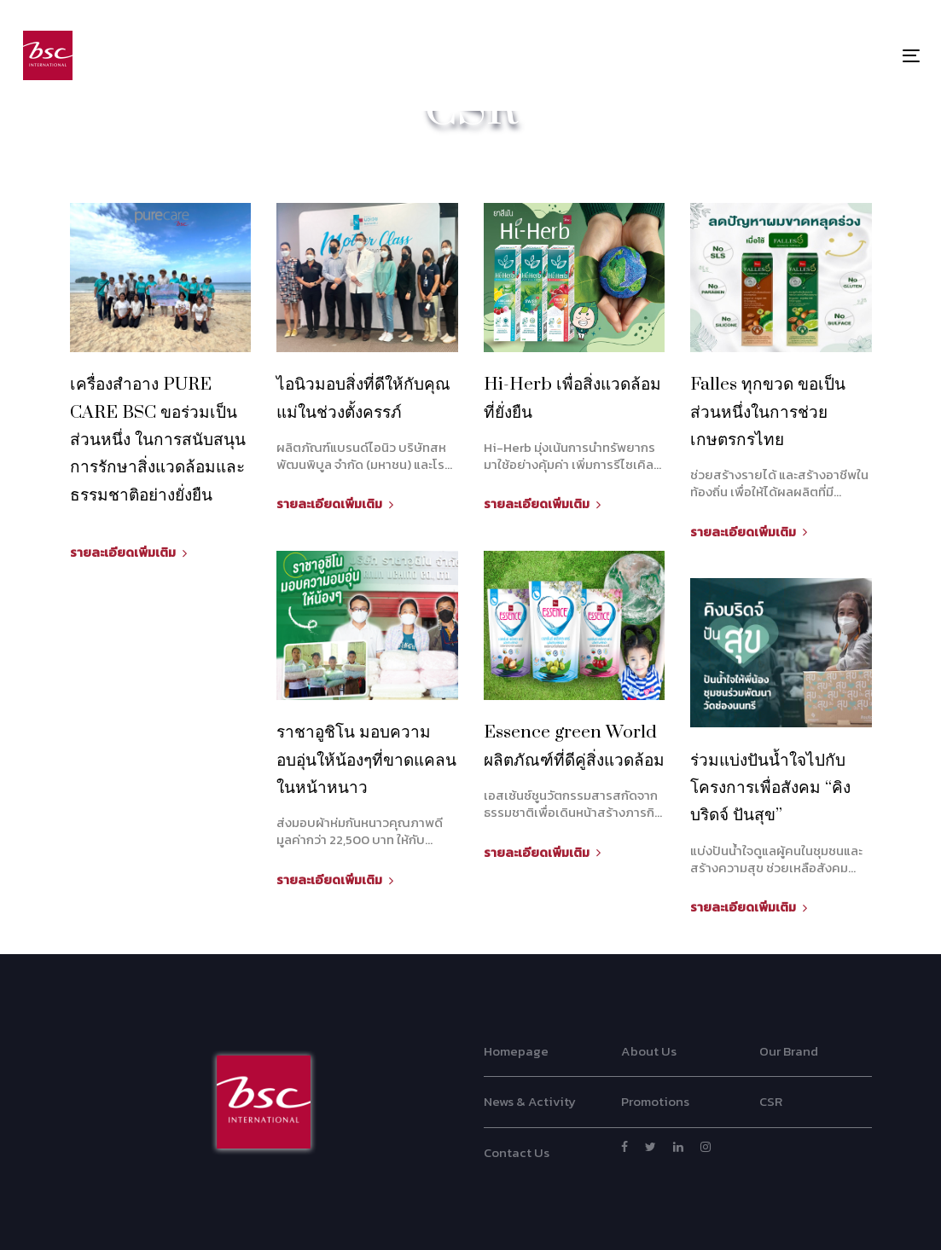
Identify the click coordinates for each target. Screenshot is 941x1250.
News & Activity (530, 1101)
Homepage (516, 1051)
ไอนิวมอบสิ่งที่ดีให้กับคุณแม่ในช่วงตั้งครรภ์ (363, 398)
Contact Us (516, 1152)
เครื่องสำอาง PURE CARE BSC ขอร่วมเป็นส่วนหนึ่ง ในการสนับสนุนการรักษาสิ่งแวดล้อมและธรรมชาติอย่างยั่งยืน (158, 439)
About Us (649, 1051)
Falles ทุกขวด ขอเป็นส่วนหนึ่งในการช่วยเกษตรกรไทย (767, 412)
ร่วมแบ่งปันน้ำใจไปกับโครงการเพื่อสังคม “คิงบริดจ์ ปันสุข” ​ (770, 788)
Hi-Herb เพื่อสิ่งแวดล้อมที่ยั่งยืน (572, 398)
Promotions (655, 1101)
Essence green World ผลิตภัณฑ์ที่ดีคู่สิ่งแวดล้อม (574, 746)
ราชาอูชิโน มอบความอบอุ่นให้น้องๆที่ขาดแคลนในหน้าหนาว (366, 760)
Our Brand (788, 1051)
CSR (770, 1101)
